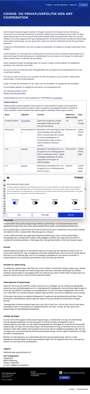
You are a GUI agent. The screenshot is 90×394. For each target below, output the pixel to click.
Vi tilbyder (49, 5)
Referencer (73, 5)
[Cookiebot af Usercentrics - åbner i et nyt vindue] (75, 177)
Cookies (71, 389)
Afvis (19, 215)
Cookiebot (57, 98)
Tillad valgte (45, 215)
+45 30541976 (35, 375)
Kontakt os (83, 5)
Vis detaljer (76, 209)
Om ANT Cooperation (61, 5)
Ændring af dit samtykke (14, 93)
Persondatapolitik (82, 389)
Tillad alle (71, 215)
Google (24, 149)
